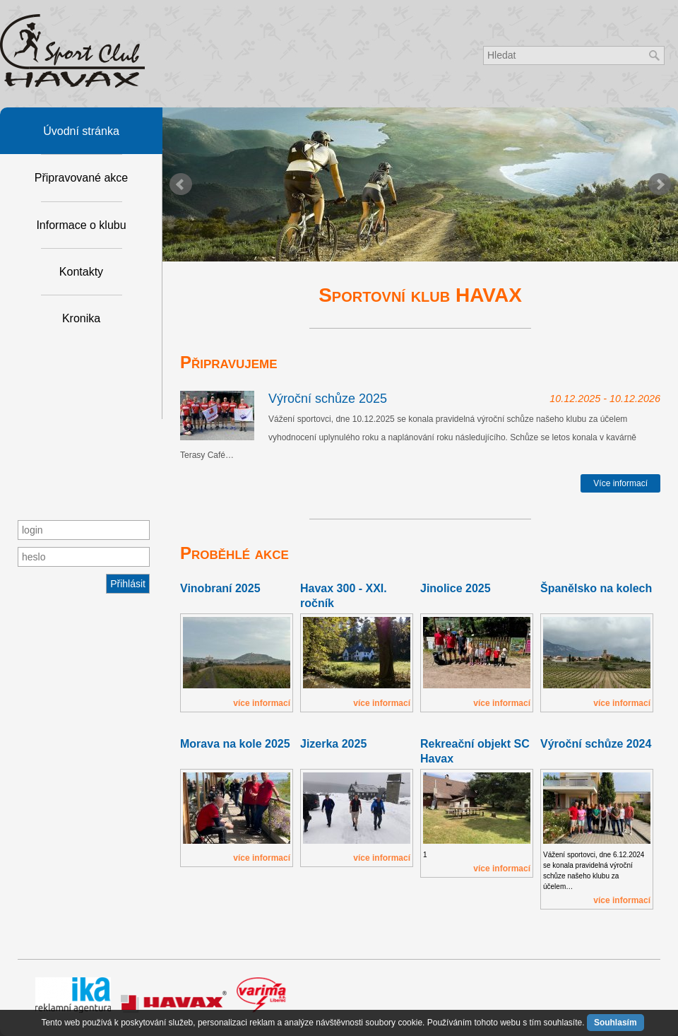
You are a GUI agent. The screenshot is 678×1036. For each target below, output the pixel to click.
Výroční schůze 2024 (595, 744)
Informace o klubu (81, 225)
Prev (181, 184)
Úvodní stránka (81, 131)
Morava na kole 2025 (235, 744)
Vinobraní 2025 (220, 588)
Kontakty (81, 272)
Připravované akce (82, 178)
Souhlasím (615, 1023)
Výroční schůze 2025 (327, 399)
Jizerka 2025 (333, 744)
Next (659, 184)
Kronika (81, 318)
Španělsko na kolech (596, 588)
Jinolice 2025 (455, 588)
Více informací (620, 483)
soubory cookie (393, 1023)
